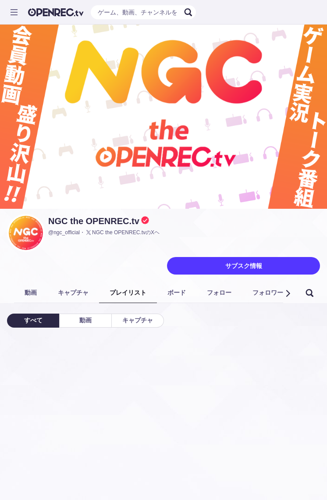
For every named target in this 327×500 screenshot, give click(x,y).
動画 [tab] (31, 292)
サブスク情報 (243, 265)
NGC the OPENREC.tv (93, 221)
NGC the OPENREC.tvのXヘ (122, 232)
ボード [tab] (176, 292)
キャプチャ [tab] (73, 292)
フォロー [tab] (219, 292)
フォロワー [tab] (267, 292)
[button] (287, 293)
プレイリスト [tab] (128, 292)
